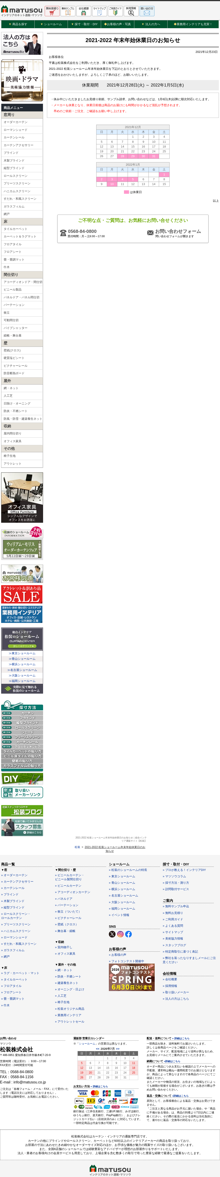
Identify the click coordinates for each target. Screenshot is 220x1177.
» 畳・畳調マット (13, 983)
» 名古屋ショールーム (123, 880)
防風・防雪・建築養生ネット (23, 422)
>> (117, 1033)
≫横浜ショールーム (22, 667)
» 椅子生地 (62, 986)
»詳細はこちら (172, 1046)
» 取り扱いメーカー (176, 976)
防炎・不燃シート (16, 414)
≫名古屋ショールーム (22, 673)
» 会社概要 (170, 964)
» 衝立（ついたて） (68, 896)
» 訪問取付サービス (176, 873)
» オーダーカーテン (14, 859)
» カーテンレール (13, 872)
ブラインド (11, 156)
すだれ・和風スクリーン (20, 202)
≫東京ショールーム (22, 656)
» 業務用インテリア (68, 999)
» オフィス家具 (65, 938)
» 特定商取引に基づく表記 (180, 936)
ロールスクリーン (16, 179)
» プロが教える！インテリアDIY (184, 854)
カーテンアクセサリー (18, 148)
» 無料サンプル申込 (176, 891)
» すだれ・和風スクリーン (18, 928)
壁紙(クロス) (12, 353)
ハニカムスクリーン (17, 194)
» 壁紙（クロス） (66, 909)
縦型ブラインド (14, 171)
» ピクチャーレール (68, 902)
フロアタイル (13, 247)
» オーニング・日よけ (69, 974)
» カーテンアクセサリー (17, 866)
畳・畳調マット (14, 262)
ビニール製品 (13, 292)
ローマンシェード (16, 133)
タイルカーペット (16, 232)
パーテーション (14, 308)
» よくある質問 (173, 910)
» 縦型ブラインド (13, 892)
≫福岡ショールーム (22, 684)
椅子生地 (10, 459)
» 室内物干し (63, 931)
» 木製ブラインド (13, 885)
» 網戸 (5, 941)
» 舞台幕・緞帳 (65, 915)
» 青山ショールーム (122, 867)
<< (97, 1033)
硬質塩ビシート (14, 361)
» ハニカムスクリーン (15, 915)
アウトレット (13, 467)
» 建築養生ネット (66, 967)
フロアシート (13, 255)
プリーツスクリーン (17, 186)
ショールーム (87, 1028)
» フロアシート (11, 977)
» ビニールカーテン (68, 870)
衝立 (7, 316)
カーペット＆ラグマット (20, 239)
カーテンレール (14, 140)
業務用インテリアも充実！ (193, 24)
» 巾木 (5, 989)
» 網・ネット (63, 954)
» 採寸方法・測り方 (176, 867)
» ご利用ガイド (173, 903)
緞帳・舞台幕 (13, 338)
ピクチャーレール (16, 369)
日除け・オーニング (17, 406)
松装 (52, 38)
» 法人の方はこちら (176, 983)
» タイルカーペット (14, 964)
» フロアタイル (11, 970)
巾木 (7, 270)
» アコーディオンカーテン (72, 876)
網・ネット (11, 391)
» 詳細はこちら (99, 1071)
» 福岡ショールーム (122, 893)
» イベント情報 (119, 899)
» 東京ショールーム (122, 860)
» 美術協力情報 (173, 923)
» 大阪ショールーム (122, 886)
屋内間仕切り (13, 436)
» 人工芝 (60, 980)
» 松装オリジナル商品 (69, 993)
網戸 (7, 217)
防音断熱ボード (14, 376)
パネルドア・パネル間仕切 (21, 300)
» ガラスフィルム (13, 935)
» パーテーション (66, 889)
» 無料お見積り (173, 897)
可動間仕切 (11, 323)
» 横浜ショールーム (122, 873)
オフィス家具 (13, 444)
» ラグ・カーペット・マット (20, 957)
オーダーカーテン (16, 125)
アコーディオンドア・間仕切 (23, 285)
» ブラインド (10, 879)
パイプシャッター (16, 331)
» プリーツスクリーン (15, 909)
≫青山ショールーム (22, 662)
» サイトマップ (173, 916)
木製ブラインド (14, 163)
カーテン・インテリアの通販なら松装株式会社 (110, 1163)
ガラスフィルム (14, 209)
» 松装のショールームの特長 (128, 854)
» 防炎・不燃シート (68, 961)
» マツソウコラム (174, 860)
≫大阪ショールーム (22, 678)
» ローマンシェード (14, 922)
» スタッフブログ (174, 929)
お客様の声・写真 (117, 24)
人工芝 (8, 399)
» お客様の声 (117, 939)
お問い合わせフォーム (177, 244)
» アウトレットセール (69, 1006)
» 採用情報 (170, 970)
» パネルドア (63, 883)
